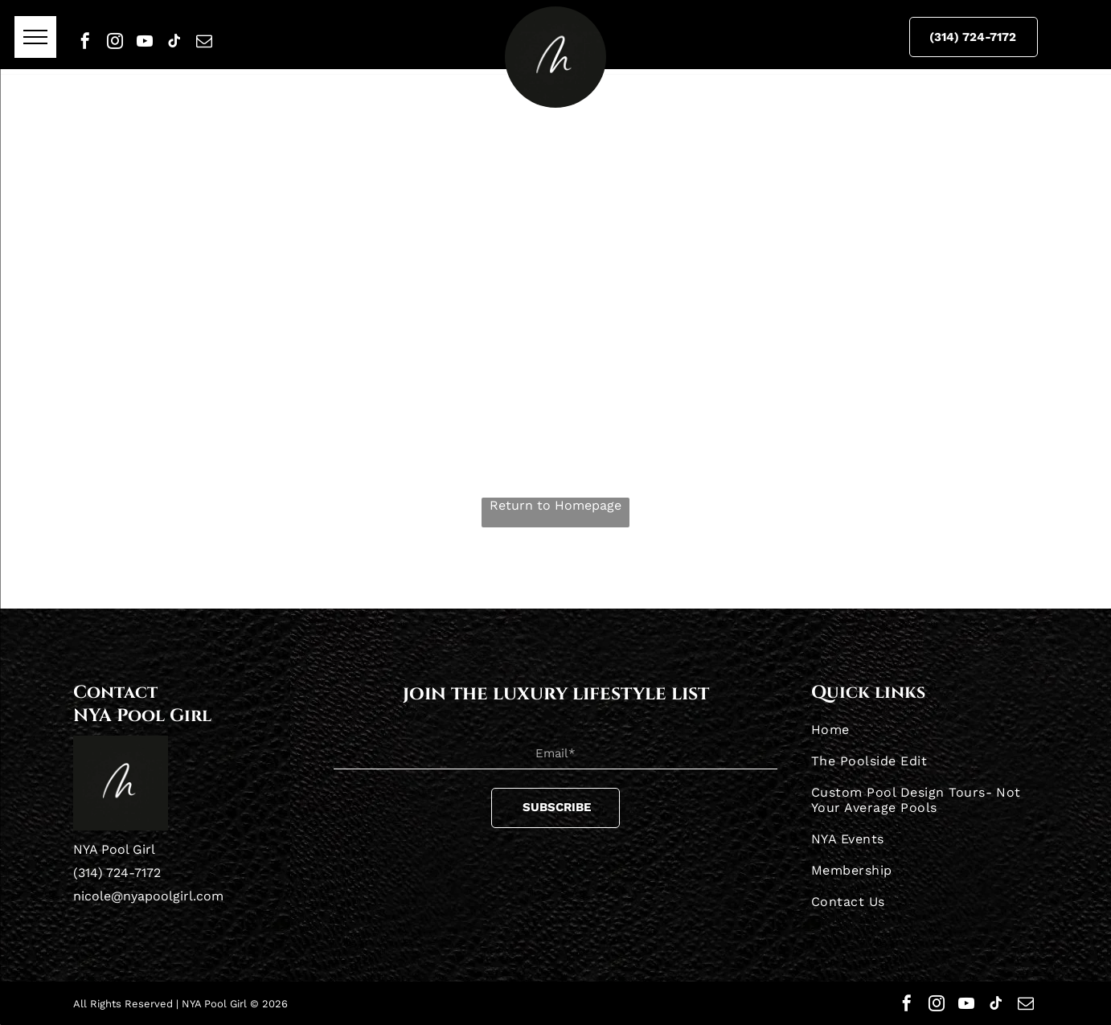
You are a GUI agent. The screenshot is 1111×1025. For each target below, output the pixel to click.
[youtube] (145, 41)
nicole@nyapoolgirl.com (148, 896)
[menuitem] (924, 729)
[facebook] (85, 41)
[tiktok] (174, 41)
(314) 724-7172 (117, 872)
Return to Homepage (555, 505)
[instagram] (115, 41)
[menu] (35, 37)
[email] (204, 41)
